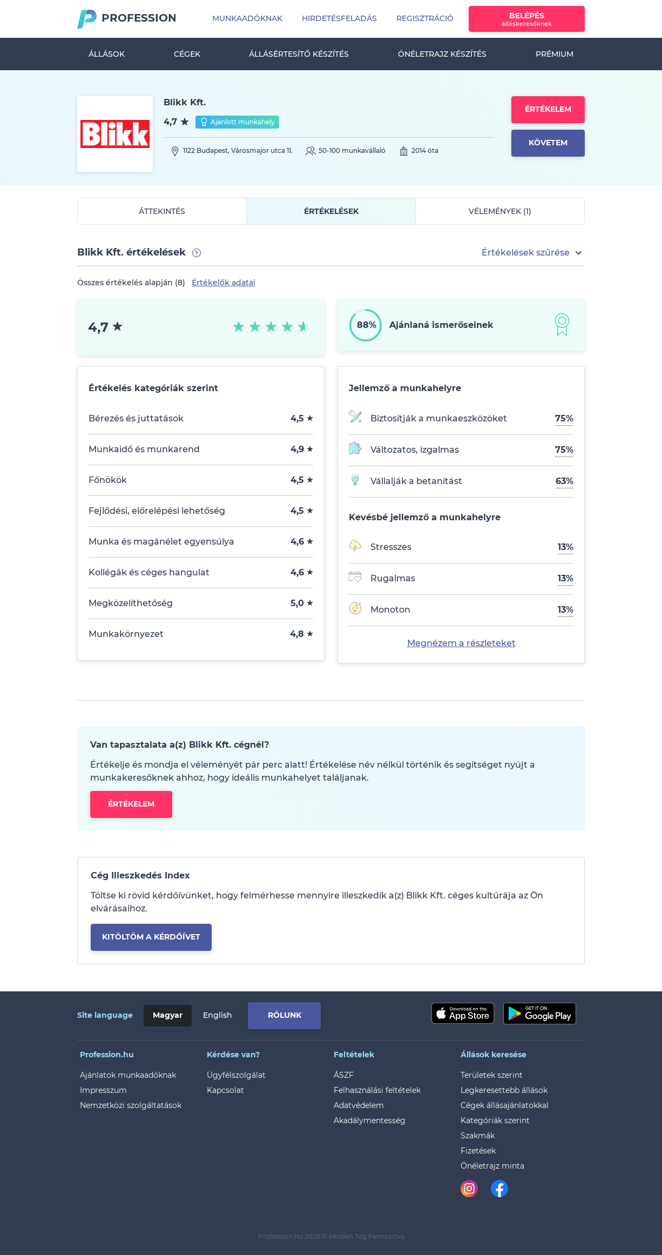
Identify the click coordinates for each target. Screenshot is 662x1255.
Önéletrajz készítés (442, 54)
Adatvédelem (359, 1105)
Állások (107, 54)
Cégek (187, 54)
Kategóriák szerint (495, 1120)
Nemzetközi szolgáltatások (130, 1105)
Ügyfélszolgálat (236, 1075)
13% (565, 547)
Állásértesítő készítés (299, 54)
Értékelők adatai (223, 282)
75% (564, 418)
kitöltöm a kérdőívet (151, 937)
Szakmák (478, 1135)
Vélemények (500, 211)
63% (564, 481)
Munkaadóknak (247, 18)
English (217, 1015)
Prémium (554, 54)
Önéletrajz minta (492, 1166)
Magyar (168, 1015)
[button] (533, 252)
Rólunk (284, 1015)
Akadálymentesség (370, 1120)
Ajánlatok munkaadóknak (128, 1075)
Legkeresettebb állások (504, 1090)
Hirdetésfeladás (339, 18)
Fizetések (478, 1151)
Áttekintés (162, 211)
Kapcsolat (225, 1090)
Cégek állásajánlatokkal (505, 1105)
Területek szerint (492, 1075)
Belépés (527, 19)
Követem (548, 142)
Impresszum (103, 1090)
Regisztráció (425, 18)
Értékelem (548, 109)
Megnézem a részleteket (461, 643)
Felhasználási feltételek (377, 1090)
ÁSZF (344, 1075)
